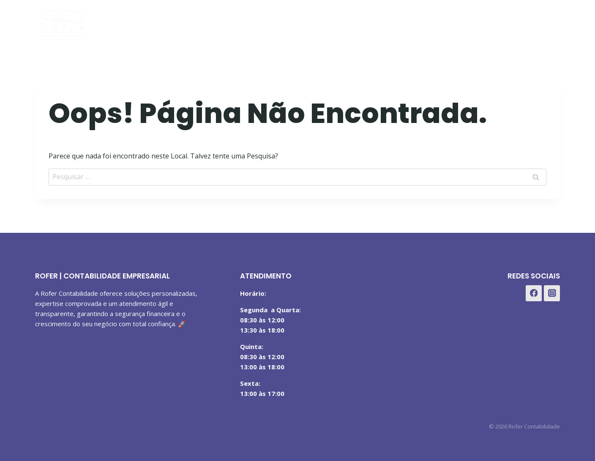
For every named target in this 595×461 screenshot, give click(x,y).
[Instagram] (529, 22)
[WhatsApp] (550, 22)
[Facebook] (508, 22)
